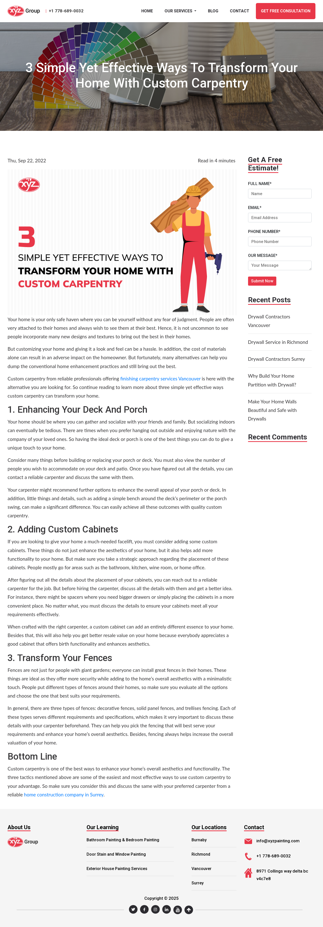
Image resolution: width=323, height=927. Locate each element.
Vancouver (201, 868)
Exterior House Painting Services (117, 868)
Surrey (198, 883)
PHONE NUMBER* (264, 231)
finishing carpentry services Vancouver (160, 378)
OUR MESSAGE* (262, 255)
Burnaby (199, 840)
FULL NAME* (260, 183)
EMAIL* (254, 207)
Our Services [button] (179, 11)
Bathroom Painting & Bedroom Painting (123, 840)
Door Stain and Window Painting (116, 854)
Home (147, 11)
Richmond (201, 854)
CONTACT (239, 11)
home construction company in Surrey (63, 794)
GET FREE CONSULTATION (285, 11)
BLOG (213, 11)
